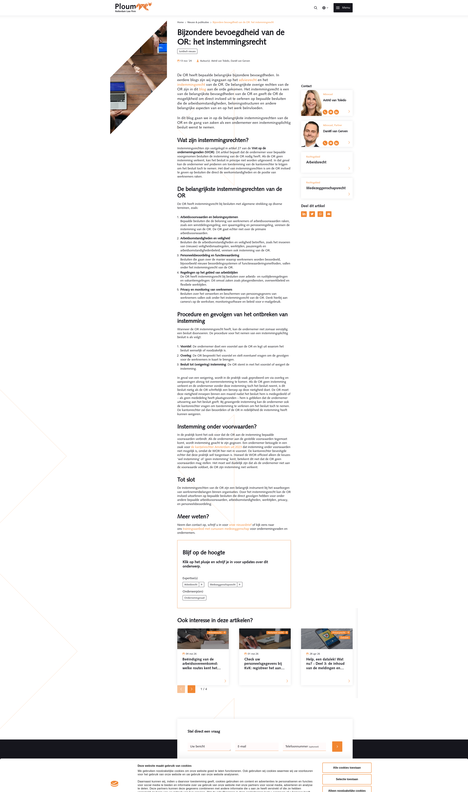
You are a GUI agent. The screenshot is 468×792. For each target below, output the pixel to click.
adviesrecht (248, 80)
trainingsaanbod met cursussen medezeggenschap (216, 529)
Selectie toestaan (347, 751)
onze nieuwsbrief (240, 525)
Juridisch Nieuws (187, 51)
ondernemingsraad (194, 597)
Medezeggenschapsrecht (223, 584)
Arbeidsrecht (190, 584)
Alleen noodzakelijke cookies (347, 763)
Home (180, 22)
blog (202, 89)
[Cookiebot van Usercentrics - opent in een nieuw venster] (115, 785)
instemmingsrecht (191, 84)
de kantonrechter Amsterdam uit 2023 (216, 447)
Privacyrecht (339, 632)
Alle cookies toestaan (347, 739)
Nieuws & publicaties (198, 22)
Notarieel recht (275, 632)
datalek (345, 637)
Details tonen (283, 785)
